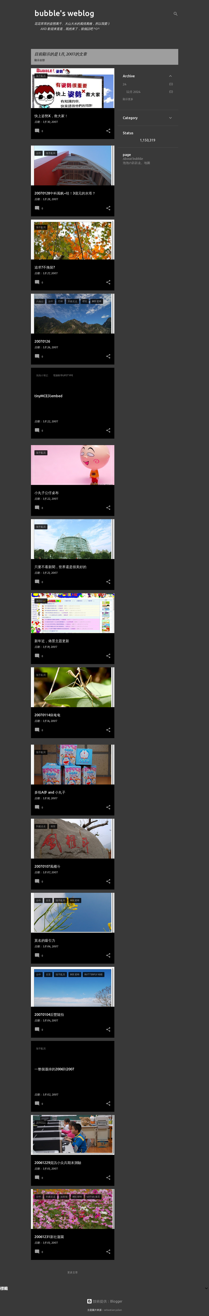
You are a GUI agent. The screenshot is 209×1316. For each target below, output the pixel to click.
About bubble (133, 159)
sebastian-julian (113, 1310)
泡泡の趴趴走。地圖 (136, 163)
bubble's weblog (64, 13)
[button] (108, 131)
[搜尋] (175, 14)
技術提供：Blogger (104, 1301)
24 (124, 84)
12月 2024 (133, 92)
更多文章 (72, 1272)
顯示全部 (39, 60)
